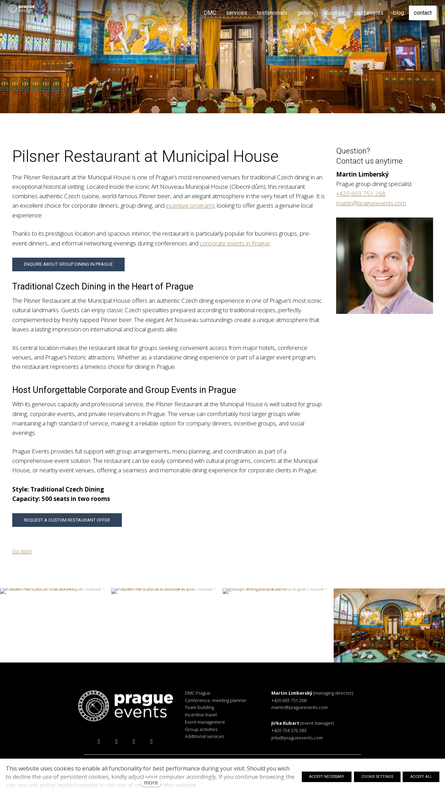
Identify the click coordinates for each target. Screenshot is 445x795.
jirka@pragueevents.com (297, 738)
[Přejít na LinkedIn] (134, 741)
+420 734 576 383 (288, 730)
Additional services (204, 736)
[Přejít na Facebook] (99, 741)
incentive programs (190, 205)
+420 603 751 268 (360, 193)
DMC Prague (197, 693)
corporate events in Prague (235, 243)
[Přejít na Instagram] (116, 741)
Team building (199, 707)
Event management (205, 722)
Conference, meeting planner (215, 700)
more (151, 782)
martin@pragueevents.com (371, 203)
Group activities (201, 729)
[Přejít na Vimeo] (151, 741)
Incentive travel (201, 714)
